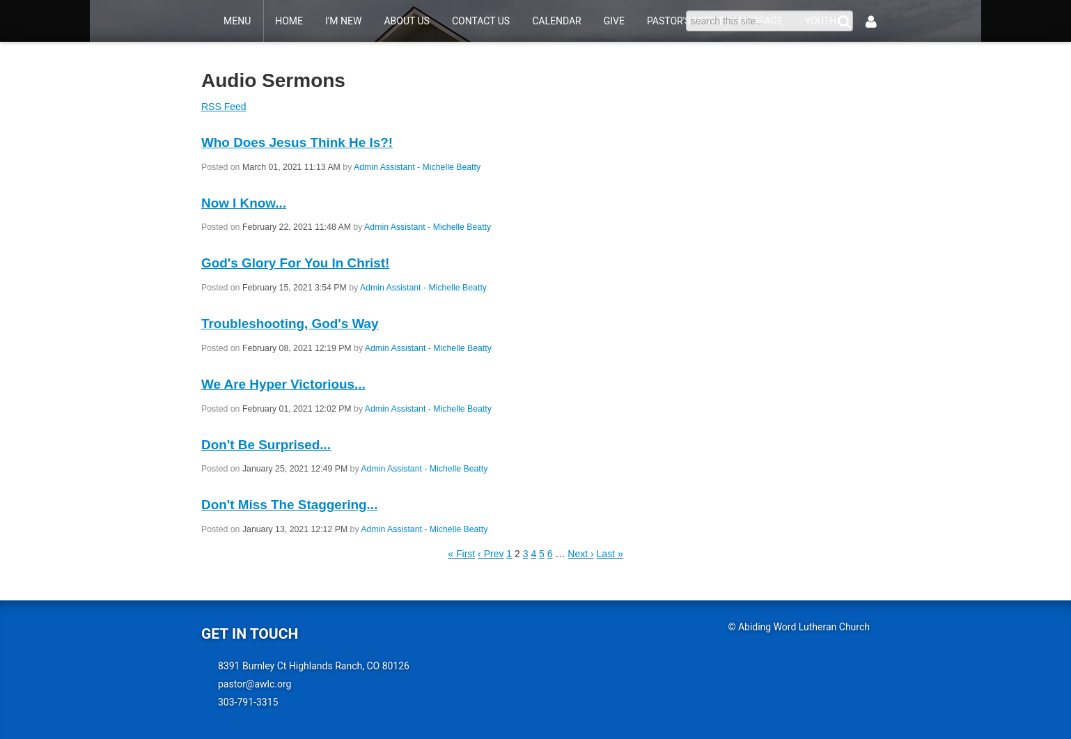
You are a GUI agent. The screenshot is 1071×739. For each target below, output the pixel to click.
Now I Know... (243, 203)
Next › (580, 553)
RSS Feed (224, 106)
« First (461, 553)
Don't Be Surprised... (266, 444)
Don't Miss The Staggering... (289, 504)
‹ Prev (490, 553)
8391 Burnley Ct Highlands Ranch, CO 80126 (313, 665)
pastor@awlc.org (254, 684)
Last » (610, 553)
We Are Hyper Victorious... (283, 384)
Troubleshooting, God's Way (290, 323)
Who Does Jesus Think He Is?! (297, 142)
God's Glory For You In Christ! (295, 263)
